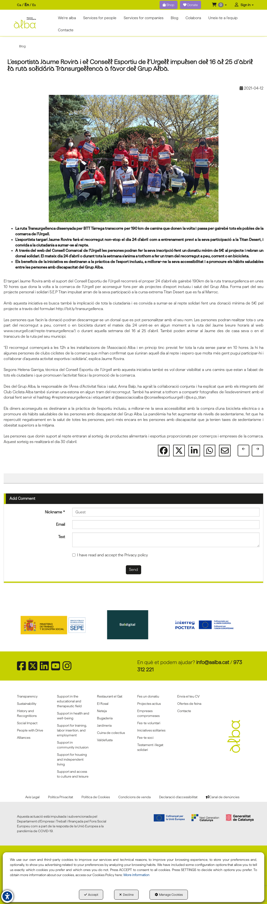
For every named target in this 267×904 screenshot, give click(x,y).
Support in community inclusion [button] (73, 744)
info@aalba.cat (212, 662)
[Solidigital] (133, 624)
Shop (168, 5)
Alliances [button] (23, 738)
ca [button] (19, 5)
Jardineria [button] (104, 725)
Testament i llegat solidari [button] (150, 747)
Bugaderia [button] (105, 718)
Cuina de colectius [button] (111, 733)
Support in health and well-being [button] (73, 715)
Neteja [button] (102, 711)
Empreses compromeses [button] (148, 713)
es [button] (34, 5)
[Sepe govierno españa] (58, 624)
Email (60, 524)
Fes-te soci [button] (145, 738)
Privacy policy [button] (136, 555)
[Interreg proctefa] (208, 624)
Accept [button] (91, 894)
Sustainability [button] (26, 704)
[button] (219, 5)
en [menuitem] (26, 5)
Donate (190, 5)
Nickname (55, 512)
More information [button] (136, 875)
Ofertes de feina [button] (189, 704)
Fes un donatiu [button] (148, 696)
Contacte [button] (184, 711)
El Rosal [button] (102, 704)
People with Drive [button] (30, 730)
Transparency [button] (27, 696)
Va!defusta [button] (105, 740)
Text (61, 537)
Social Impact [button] (27, 723)
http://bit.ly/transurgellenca (79, 309)
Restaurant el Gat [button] (109, 696)
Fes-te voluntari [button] (148, 723)
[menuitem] (26, 5)
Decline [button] (126, 894)
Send (133, 569)
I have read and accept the (110, 555)
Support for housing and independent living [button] (72, 759)
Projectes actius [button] (149, 704)
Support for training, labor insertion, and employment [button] (72, 730)
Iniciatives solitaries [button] (151, 730)
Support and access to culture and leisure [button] (73, 774)
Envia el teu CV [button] (188, 696)
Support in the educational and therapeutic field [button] (69, 701)
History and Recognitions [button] (27, 713)
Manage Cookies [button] (169, 894)
